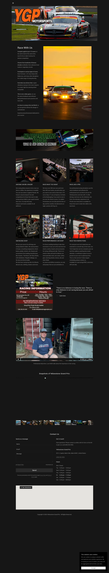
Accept (93, 568)
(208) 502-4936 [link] (60, 457)
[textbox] (34, 443)
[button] (13, 3)
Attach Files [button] (20, 464)
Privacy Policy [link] (43, 475)
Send (34, 470)
